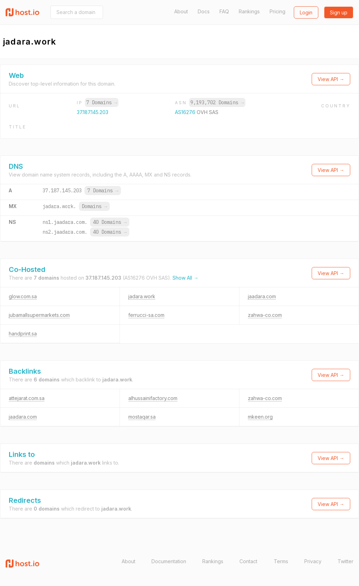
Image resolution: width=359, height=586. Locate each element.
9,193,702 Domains (217, 102)
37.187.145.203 (92, 112)
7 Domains (101, 102)
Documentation (168, 561)
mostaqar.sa (142, 417)
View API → (331, 79)
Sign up (338, 12)
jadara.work (141, 296)
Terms (281, 561)
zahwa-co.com (265, 315)
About (181, 11)
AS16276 (186, 112)
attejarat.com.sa (27, 398)
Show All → (185, 278)
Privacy (312, 561)
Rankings (249, 11)
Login (306, 12)
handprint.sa (23, 334)
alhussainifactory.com (152, 398)
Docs (204, 11)
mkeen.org (260, 417)
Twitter (345, 561)
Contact (248, 561)
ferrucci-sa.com (146, 315)
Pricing (277, 11)
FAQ (224, 11)
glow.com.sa (23, 296)
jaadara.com (262, 296)
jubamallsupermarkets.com (39, 315)
